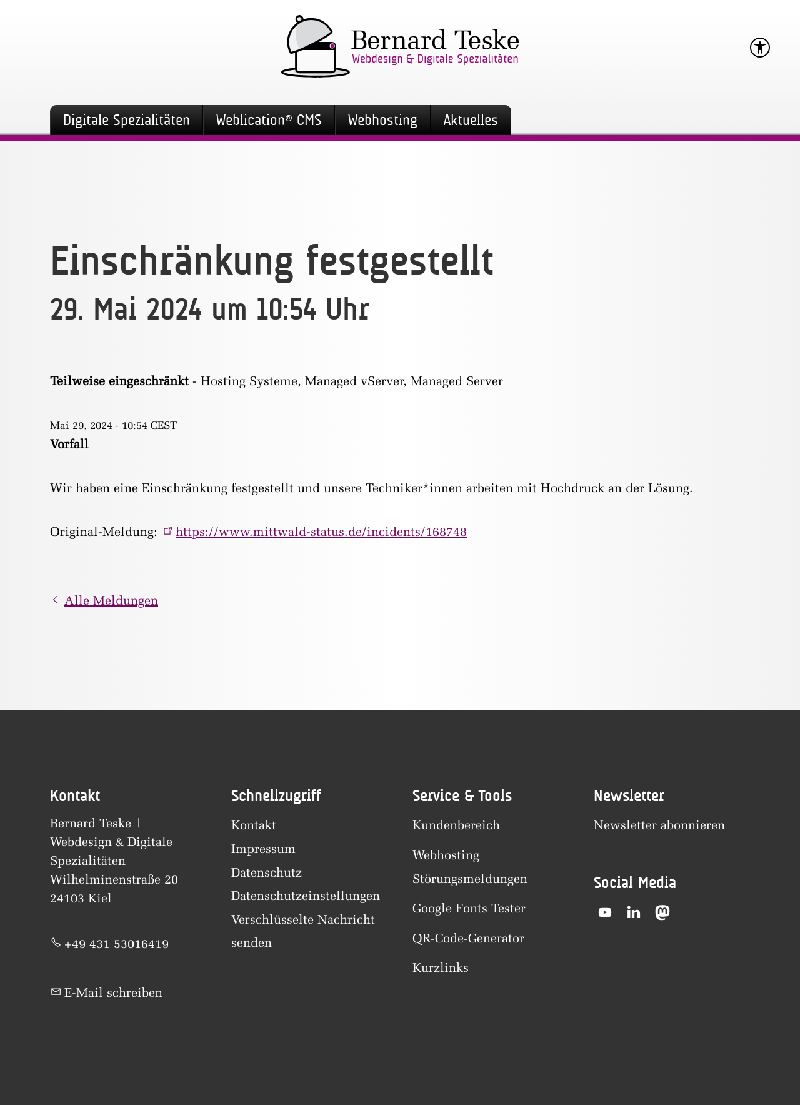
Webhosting (383, 120)
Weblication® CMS (269, 120)
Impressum (263, 848)
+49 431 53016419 (116, 943)
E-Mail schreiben (113, 992)
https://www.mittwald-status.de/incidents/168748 (321, 531)
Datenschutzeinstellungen (305, 895)
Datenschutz (266, 872)
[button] (605, 912)
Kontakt (253, 824)
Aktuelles (471, 120)
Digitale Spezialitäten (126, 120)
